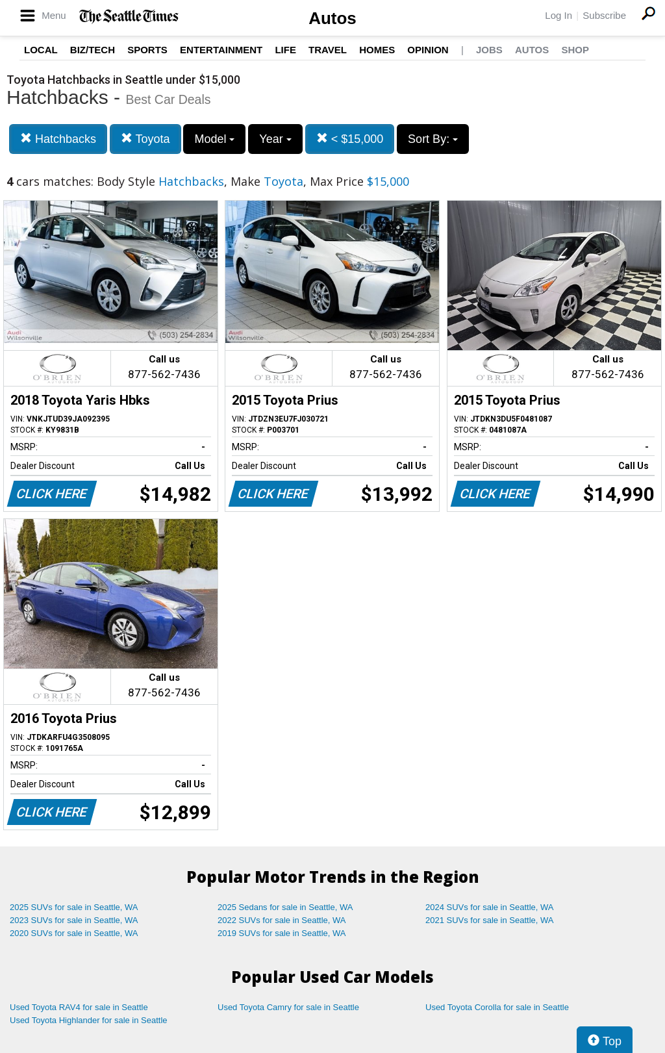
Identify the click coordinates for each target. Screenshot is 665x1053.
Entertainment (221, 49)
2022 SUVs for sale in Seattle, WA (282, 920)
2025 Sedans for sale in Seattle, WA (285, 907)
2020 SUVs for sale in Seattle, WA (74, 933)
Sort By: (433, 139)
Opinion (427, 49)
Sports (147, 49)
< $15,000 (350, 139)
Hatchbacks (58, 139)
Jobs (489, 49)
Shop (575, 49)
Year (275, 139)
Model (214, 139)
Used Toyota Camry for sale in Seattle (288, 1007)
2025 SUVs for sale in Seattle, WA (74, 907)
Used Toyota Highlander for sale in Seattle (89, 1020)
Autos (332, 18)
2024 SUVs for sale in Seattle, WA (489, 907)
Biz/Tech (92, 49)
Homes (377, 49)
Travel (327, 49)
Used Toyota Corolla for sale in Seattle (497, 1007)
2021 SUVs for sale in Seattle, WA (489, 920)
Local (41, 49)
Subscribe (604, 15)
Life (285, 49)
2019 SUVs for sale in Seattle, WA (282, 933)
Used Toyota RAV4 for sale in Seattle (79, 1007)
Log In (558, 15)
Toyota (145, 139)
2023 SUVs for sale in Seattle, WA (74, 920)
